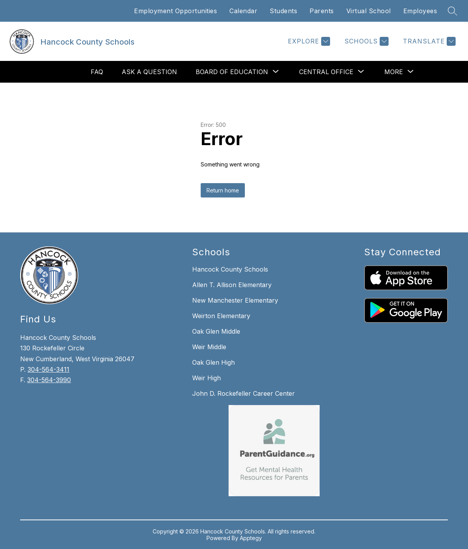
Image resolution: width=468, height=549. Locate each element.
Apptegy (251, 538)
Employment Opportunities (175, 11)
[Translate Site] (428, 41)
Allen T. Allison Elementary (232, 285)
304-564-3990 (49, 380)
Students (283, 11)
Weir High (206, 378)
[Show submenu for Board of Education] (232, 71)
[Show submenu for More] (393, 71)
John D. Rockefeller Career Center (243, 393)
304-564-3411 (48, 369)
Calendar (243, 11)
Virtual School (368, 11)
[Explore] (308, 41)
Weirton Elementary (221, 316)
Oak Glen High (213, 362)
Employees (420, 11)
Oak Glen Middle (216, 331)
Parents (322, 11)
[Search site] (452, 11)
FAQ (97, 72)
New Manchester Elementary (235, 300)
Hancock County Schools (230, 269)
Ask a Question (149, 72)
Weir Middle (209, 347)
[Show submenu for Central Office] (326, 71)
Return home (222, 190)
